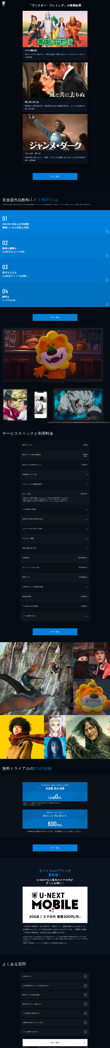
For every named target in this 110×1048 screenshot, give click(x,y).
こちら (57, 501)
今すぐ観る (55, 176)
